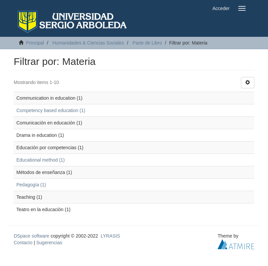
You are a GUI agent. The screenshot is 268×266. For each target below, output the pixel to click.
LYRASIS (110, 236)
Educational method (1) (40, 160)
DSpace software (31, 236)
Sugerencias (49, 242)
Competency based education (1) (50, 110)
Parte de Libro (147, 43)
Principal (35, 43)
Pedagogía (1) (31, 184)
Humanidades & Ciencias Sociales (88, 43)
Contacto (23, 242)
